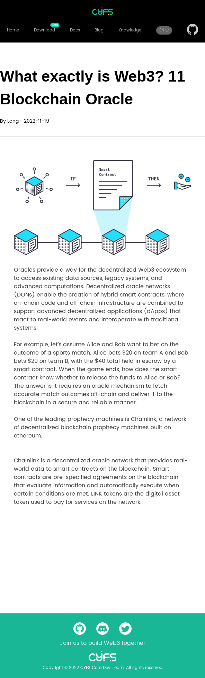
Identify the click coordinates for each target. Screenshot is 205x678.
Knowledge (129, 30)
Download (44, 30)
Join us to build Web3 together (102, 643)
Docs (75, 30)
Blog (99, 30)
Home (13, 30)
